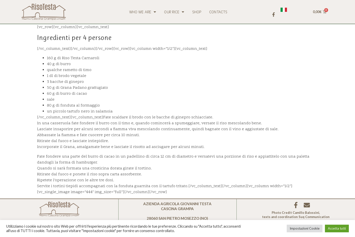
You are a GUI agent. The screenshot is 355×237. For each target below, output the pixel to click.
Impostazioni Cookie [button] (305, 228)
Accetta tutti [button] (337, 228)
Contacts (218, 11)
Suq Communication (314, 217)
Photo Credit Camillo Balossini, (296, 213)
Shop (196, 11)
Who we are (142, 11)
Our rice (174, 11)
